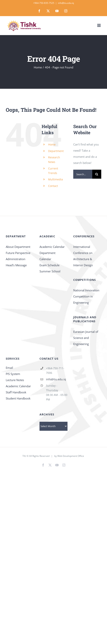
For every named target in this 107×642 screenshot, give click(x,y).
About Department (18, 247)
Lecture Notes (15, 380)
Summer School (50, 271)
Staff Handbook (16, 392)
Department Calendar (47, 256)
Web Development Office (70, 456)
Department (56, 151)
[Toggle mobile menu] (99, 25)
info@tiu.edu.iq (66, 3)
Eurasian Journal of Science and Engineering (85, 338)
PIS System (13, 374)
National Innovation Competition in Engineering (86, 296)
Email (9, 368)
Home (52, 144)
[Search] (96, 174)
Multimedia (55, 179)
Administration (15, 259)
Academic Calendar (52, 247)
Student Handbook (18, 398)
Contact (53, 186)
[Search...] (82, 174)
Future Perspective (18, 253)
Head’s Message (16, 265)
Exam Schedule (49, 265)
